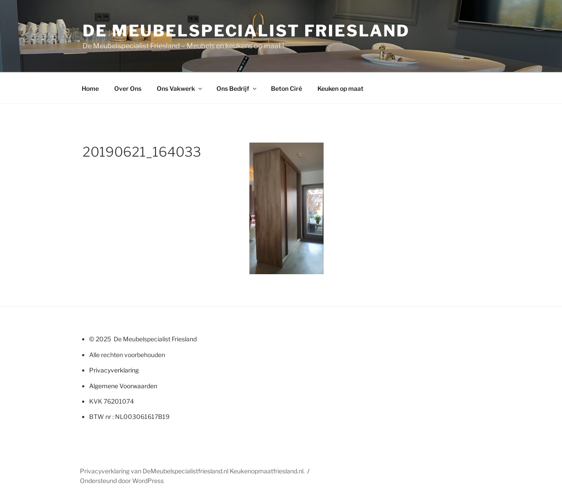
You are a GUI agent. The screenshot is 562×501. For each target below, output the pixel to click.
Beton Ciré (286, 88)
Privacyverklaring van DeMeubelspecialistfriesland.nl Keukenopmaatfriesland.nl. (192, 471)
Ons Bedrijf (237, 88)
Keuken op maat (340, 88)
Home (90, 88)
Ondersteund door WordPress (122, 480)
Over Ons (127, 88)
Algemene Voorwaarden (123, 386)
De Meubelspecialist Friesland (246, 30)
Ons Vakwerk (180, 88)
